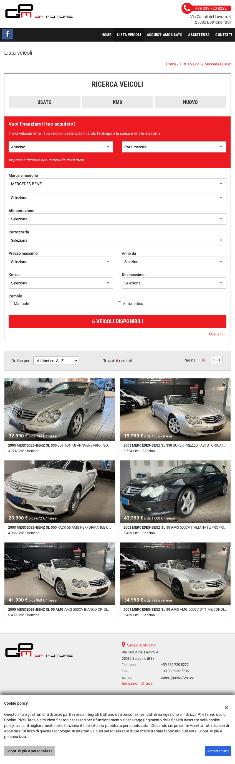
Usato (44, 102)
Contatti (223, 34)
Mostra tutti (217, 334)
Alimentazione (21, 210)
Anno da (129, 253)
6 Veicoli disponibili (117, 321)
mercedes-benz (217, 64)
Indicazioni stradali (138, 683)
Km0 (117, 102)
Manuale (21, 303)
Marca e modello (23, 175)
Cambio (15, 296)
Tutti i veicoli (190, 64)
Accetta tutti (218, 751)
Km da (14, 275)
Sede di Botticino (141, 645)
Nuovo (190, 102)
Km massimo (133, 275)
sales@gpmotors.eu (177, 677)
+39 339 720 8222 (175, 665)
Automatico (133, 303)
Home (107, 34)
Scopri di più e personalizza (29, 751)
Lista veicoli (129, 34)
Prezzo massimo (23, 253)
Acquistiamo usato (164, 34)
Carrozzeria (19, 232)
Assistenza (198, 34)
